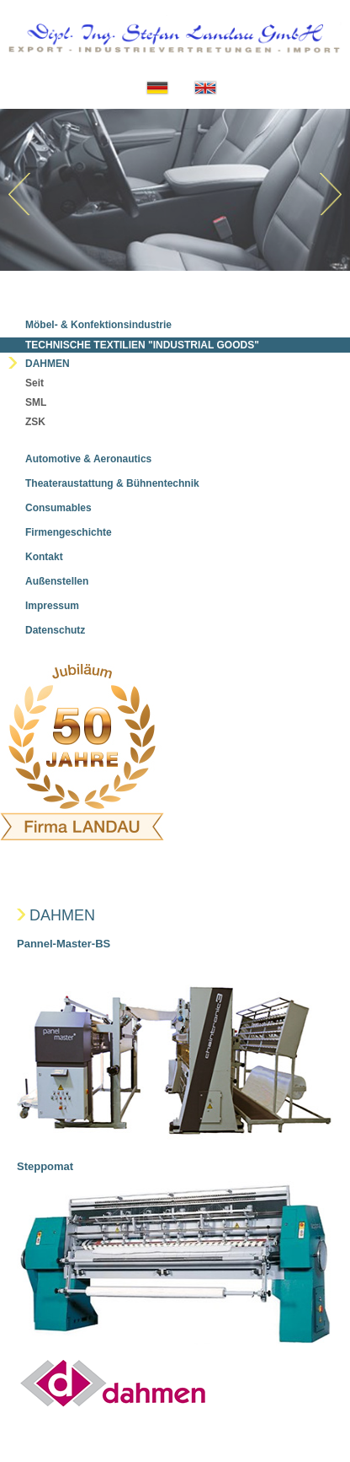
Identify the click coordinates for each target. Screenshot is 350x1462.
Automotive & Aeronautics (88, 459)
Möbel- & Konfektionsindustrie (98, 325)
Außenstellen (56, 581)
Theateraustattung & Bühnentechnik (112, 483)
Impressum (52, 606)
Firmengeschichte (68, 532)
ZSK (35, 422)
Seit (34, 383)
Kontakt (44, 557)
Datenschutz (55, 630)
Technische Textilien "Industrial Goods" (142, 345)
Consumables (58, 508)
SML (35, 402)
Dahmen (47, 364)
